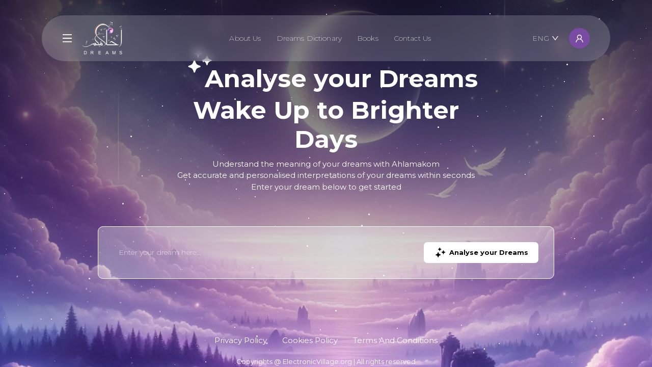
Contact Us (412, 38)
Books (367, 38)
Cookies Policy (310, 340)
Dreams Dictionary (309, 38)
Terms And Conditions (395, 340)
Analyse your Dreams (481, 252)
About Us (245, 38)
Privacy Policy (240, 340)
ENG (545, 38)
